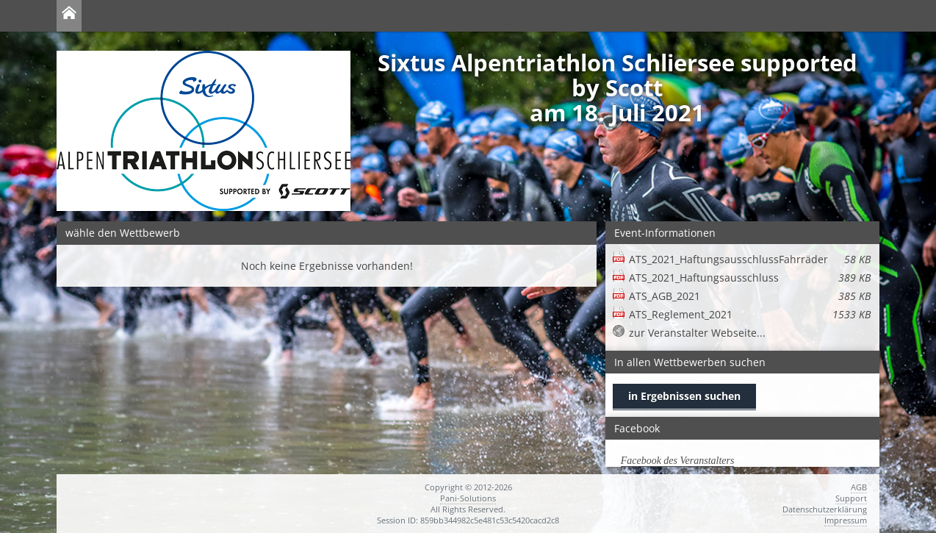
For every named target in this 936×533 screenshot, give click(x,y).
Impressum (845, 520)
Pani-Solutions (468, 498)
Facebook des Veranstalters (678, 460)
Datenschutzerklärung (824, 509)
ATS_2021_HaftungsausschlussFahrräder (750, 259)
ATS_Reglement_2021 (750, 314)
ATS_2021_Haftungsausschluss (750, 277)
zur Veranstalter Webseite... (697, 333)
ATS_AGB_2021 (750, 296)
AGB (859, 487)
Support (851, 498)
